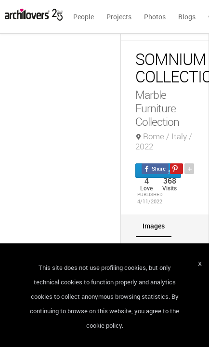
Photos (155, 16)
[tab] (153, 225)
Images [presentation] (154, 225)
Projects (118, 16)
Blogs (187, 16)
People (83, 16)
